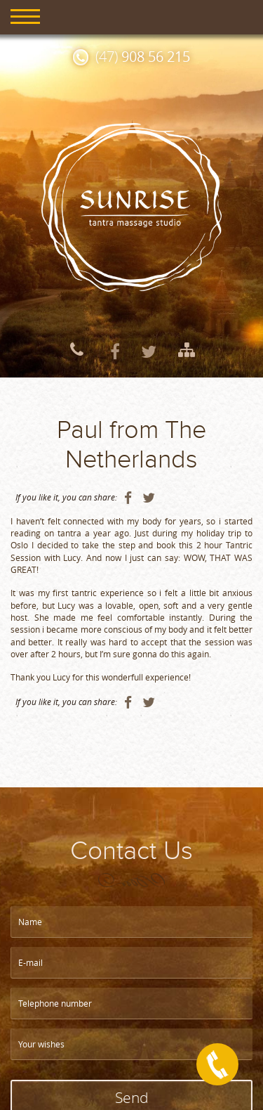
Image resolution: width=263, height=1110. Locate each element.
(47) (142, 56)
